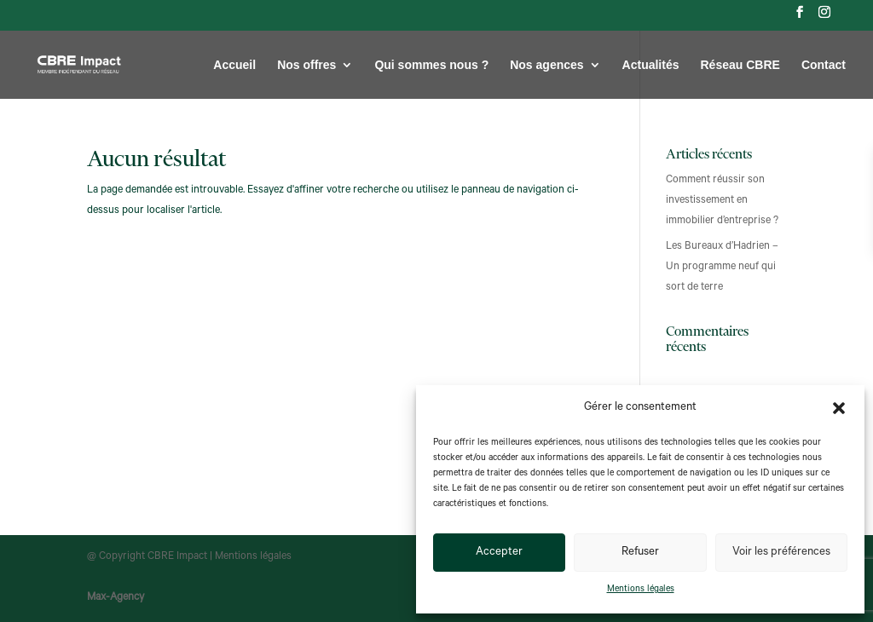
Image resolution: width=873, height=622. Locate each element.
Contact (823, 65)
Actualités (650, 65)
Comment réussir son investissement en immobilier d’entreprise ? (722, 201)
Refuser (640, 552)
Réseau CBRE (740, 65)
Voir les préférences (781, 552)
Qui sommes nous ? (431, 65)
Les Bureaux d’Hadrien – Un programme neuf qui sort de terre (722, 267)
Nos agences (546, 65)
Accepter (499, 552)
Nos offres (306, 65)
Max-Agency (115, 598)
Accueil (234, 65)
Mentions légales (640, 590)
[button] (838, 408)
